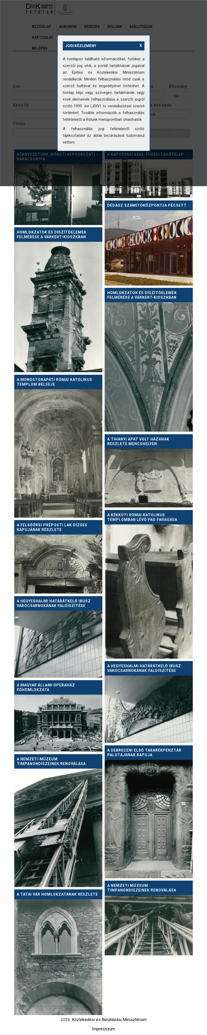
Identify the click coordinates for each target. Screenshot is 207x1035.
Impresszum (103, 1028)
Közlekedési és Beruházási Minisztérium (109, 1019)
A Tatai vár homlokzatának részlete (57, 894)
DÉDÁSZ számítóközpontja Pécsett (147, 205)
